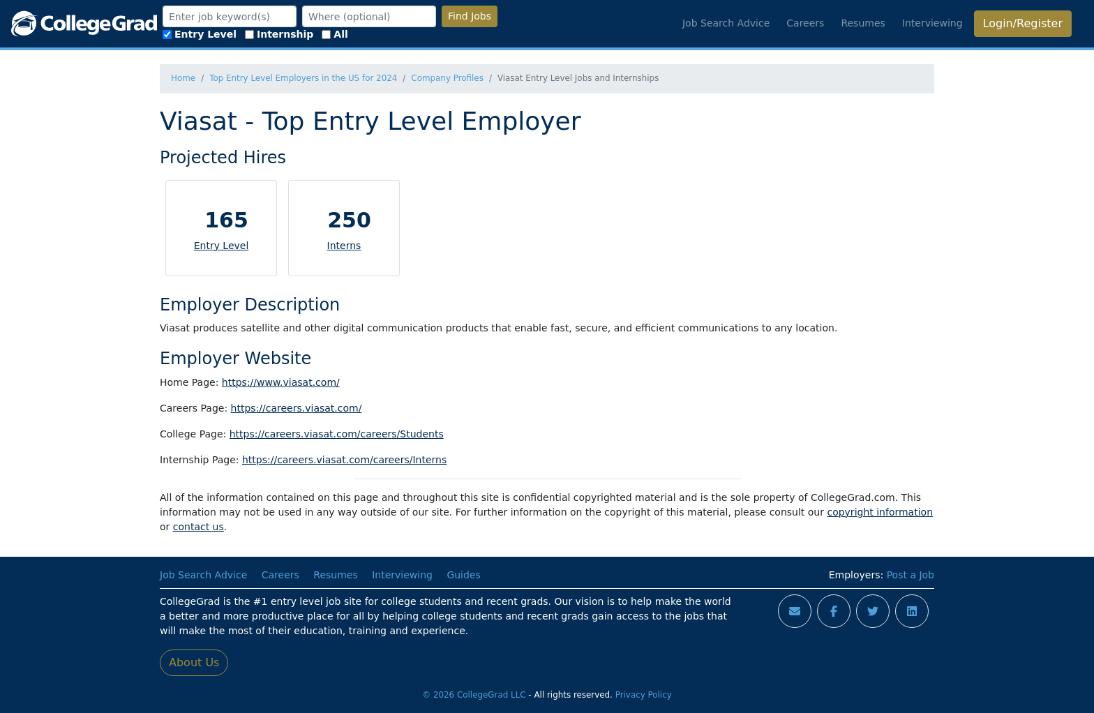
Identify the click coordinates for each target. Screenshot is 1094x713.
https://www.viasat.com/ (281, 382)
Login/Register (1023, 23)
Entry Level (200, 34)
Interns (344, 245)
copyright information (880, 512)
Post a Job (910, 574)
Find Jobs (469, 16)
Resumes (863, 23)
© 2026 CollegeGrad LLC (473, 695)
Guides (463, 574)
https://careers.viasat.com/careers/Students (337, 434)
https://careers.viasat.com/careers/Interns (344, 459)
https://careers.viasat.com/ (296, 408)
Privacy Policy (643, 695)
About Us (194, 662)
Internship (279, 34)
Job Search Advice (726, 23)
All (334, 34)
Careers (805, 23)
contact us (198, 526)
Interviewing (932, 23)
